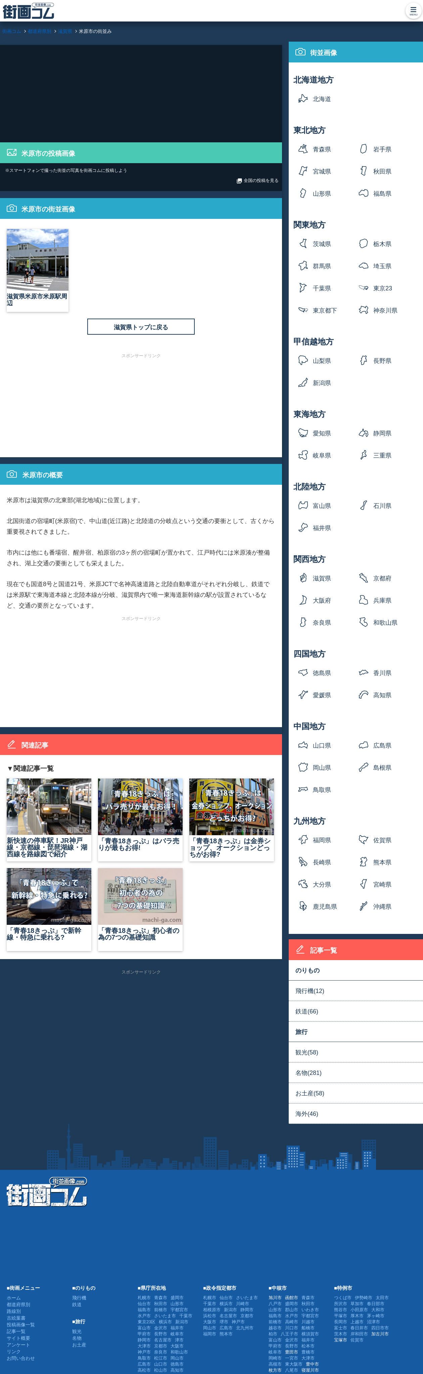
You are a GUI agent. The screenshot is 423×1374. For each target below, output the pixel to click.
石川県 (382, 506)
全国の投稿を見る (257, 181)
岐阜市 (177, 1333)
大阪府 (322, 600)
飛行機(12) (309, 991)
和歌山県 (385, 622)
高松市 (144, 1370)
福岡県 (322, 840)
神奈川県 (385, 310)
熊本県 (382, 862)
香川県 (382, 673)
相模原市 (212, 1309)
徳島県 (322, 673)
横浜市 (165, 1321)
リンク (14, 1351)
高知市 (177, 1370)
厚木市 (357, 1315)
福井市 (177, 1327)
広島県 (382, 745)
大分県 (322, 884)
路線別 (14, 1311)
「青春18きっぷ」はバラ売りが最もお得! (140, 814)
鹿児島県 (325, 906)
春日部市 (375, 1303)
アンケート (18, 1344)
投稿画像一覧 (21, 1324)
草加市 (357, 1303)
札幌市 (144, 1297)
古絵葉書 (16, 1318)
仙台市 (144, 1303)
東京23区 (382, 290)
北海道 (322, 99)
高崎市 (291, 1321)
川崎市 (242, 1303)
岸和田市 (359, 1333)
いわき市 (310, 1309)
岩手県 (382, 149)
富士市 (340, 1327)
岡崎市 (275, 1358)
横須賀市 (310, 1333)
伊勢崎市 (363, 1297)
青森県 (322, 149)
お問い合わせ (21, 1358)
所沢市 (340, 1303)
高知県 (382, 695)
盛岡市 (177, 1297)
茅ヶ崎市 (375, 1315)
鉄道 (77, 1304)
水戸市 (144, 1315)
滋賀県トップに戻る (141, 327)
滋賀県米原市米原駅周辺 (37, 267)
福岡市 (209, 1333)
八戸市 (275, 1303)
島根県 (382, 767)
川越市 (308, 1321)
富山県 (322, 506)
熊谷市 (340, 1309)
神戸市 (144, 1352)
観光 (77, 1331)
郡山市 (291, 1309)
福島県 (382, 193)
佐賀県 (382, 840)
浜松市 (209, 1315)
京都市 (160, 1345)
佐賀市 (357, 1339)
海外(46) (306, 1113)
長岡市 (340, 1321)
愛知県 (322, 433)
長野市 (160, 1333)
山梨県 (322, 361)
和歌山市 (179, 1352)
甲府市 (144, 1333)
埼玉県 (382, 266)
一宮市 (291, 1358)
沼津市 (373, 1321)
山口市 (160, 1364)
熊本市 (226, 1333)
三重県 (382, 455)
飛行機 (79, 1297)
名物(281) (308, 1073)
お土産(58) (309, 1093)
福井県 (322, 528)
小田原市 (359, 1309)
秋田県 (382, 171)
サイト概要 (18, 1338)
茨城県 (322, 244)
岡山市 (177, 1358)
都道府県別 (18, 1304)
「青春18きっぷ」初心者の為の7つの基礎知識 (140, 904)
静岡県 (382, 433)
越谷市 (275, 1327)
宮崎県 (382, 884)
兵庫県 (382, 600)
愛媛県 (322, 695)
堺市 (224, 1321)
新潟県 (322, 383)
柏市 (273, 1333)
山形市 (177, 1303)
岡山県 (322, 767)
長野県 (382, 361)
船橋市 (308, 1327)
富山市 (144, 1327)
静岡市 (144, 1339)
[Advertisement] (141, 92)
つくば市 (342, 1297)
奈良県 (322, 622)
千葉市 (185, 1315)
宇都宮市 (179, 1309)
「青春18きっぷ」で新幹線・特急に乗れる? (49, 904)
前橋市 (160, 1309)
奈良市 (160, 1352)
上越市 (357, 1321)
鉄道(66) (306, 1011)
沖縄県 (382, 906)
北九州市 (244, 1327)
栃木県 (382, 244)
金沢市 (160, 1327)
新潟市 (181, 1321)
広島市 (144, 1364)
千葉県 (322, 288)
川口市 (291, 1327)
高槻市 (275, 1364)
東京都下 (325, 310)
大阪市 (177, 1345)
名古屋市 (163, 1339)
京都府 (382, 578)
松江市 (160, 1358)
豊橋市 (308, 1352)
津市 (179, 1339)
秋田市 (160, 1303)
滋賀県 (322, 578)
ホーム (14, 1297)
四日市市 (380, 1327)
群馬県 (322, 266)
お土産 (79, 1344)
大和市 (377, 1309)
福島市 (144, 1309)
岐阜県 (322, 455)
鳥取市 (144, 1358)
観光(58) (306, 1052)
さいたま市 (165, 1315)
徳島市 (177, 1364)
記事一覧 (16, 1331)
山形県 (322, 193)
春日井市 (359, 1327)
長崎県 (322, 862)
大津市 (144, 1345)
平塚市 (340, 1315)
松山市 (160, 1370)
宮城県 (322, 171)
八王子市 (289, 1333)
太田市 (382, 1297)
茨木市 (340, 1333)
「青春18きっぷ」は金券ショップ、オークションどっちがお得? (231, 818)
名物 (77, 1338)
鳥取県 (322, 790)
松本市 (308, 1345)
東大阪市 (293, 1364)
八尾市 (291, 1370)
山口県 (322, 745)
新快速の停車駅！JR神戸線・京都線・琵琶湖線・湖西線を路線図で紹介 (49, 818)
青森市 (160, 1297)
